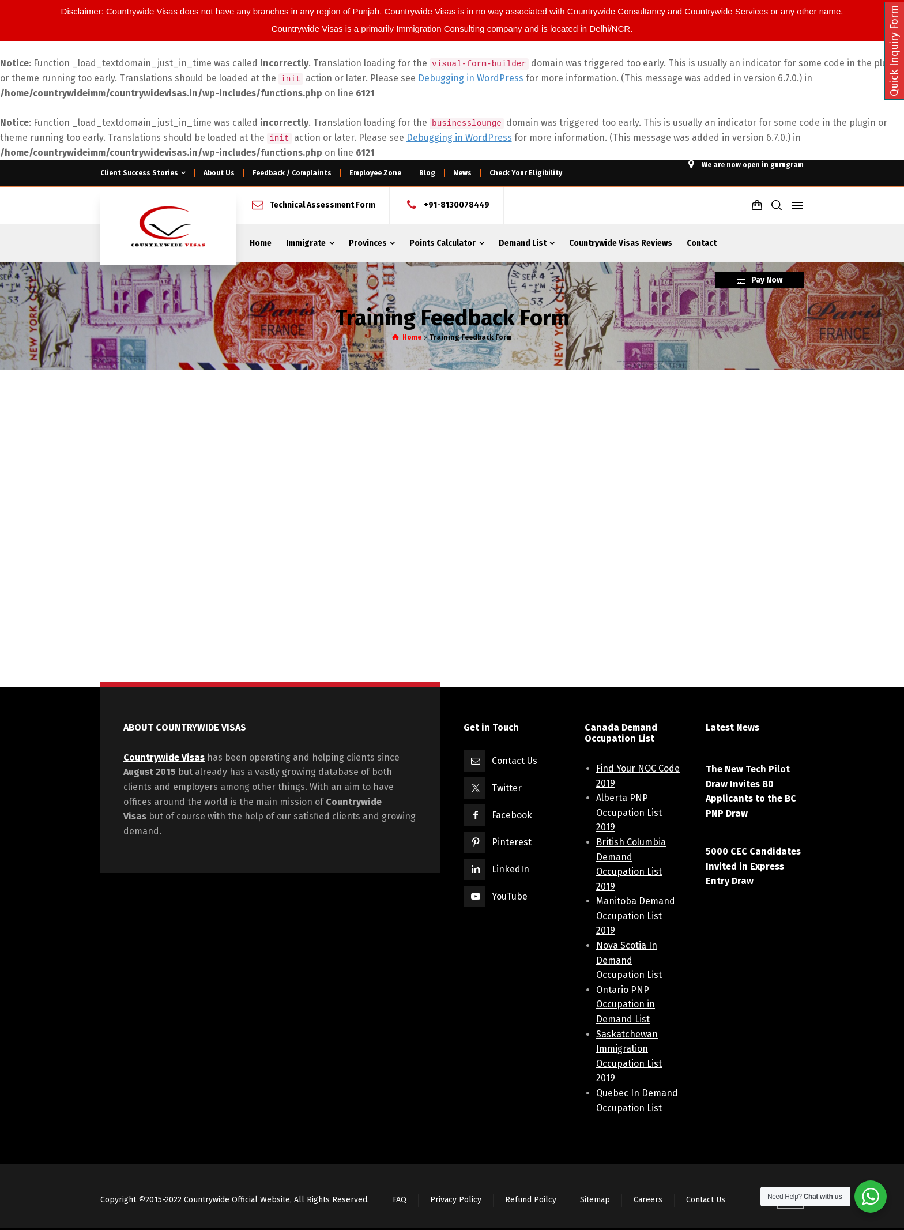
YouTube (510, 896)
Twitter (507, 788)
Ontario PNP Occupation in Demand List (625, 1004)
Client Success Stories (139, 173)
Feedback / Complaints (292, 173)
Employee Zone (375, 173)
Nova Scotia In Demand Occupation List (629, 960)
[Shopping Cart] (757, 205)
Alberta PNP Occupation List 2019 (629, 812)
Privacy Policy (455, 1200)
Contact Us (514, 760)
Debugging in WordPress (470, 78)
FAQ (399, 1200)
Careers (648, 1200)
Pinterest (512, 842)
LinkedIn (510, 869)
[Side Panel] (795, 205)
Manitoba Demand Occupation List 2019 (635, 916)
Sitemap (595, 1200)
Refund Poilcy (530, 1200)
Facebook (512, 815)
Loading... (446, 529)
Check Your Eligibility (525, 173)
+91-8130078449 (456, 205)
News (462, 173)
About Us (219, 173)
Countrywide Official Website (237, 1200)
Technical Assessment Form (322, 205)
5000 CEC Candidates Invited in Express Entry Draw (753, 866)
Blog (427, 173)
